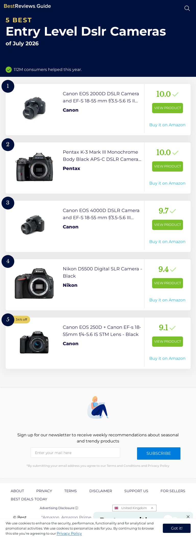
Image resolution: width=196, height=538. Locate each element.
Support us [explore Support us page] (136, 491)
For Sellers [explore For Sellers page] (173, 491)
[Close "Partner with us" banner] (188, 517)
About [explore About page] (17, 491)
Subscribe (158, 453)
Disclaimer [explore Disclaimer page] (100, 491)
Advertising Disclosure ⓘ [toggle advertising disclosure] (59, 508)
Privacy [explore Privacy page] (44, 491)
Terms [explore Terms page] (70, 491)
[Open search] (187, 8)
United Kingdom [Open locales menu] (134, 508)
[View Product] (98, 109)
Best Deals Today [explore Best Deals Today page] (29, 499)
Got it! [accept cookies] (176, 528)
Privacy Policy (69, 533)
